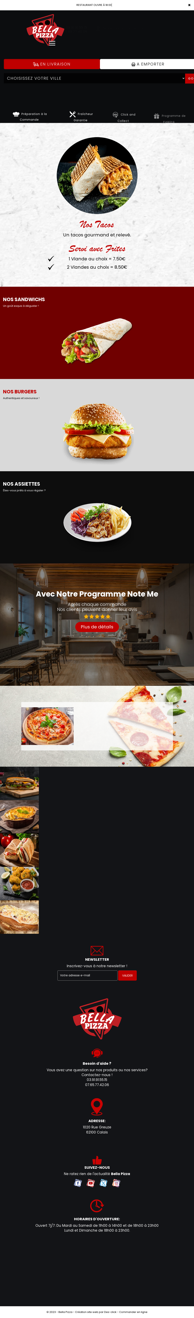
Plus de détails (97, 627)
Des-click (110, 1312)
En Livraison (52, 64)
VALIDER (127, 975)
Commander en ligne (133, 1312)
